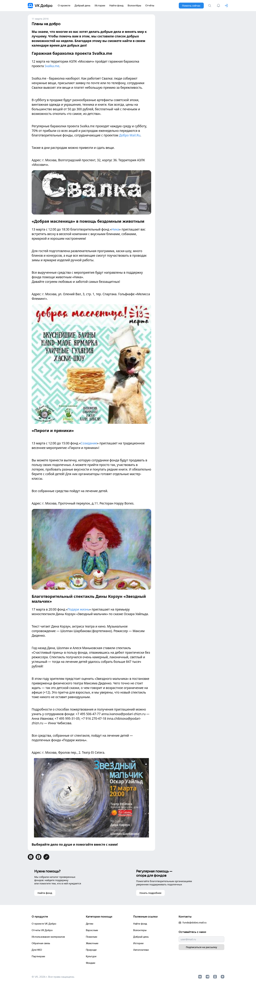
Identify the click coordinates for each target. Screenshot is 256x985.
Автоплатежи (141, 949)
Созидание (89, 443)
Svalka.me (52, 66)
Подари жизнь (78, 609)
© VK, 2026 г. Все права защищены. (53, 976)
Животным (92, 943)
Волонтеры (139, 930)
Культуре (91, 956)
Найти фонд (140, 923)
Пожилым (91, 936)
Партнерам (38, 956)
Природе (91, 949)
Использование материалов (48, 936)
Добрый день (141, 936)
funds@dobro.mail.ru (193, 922)
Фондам (90, 962)
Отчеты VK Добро (42, 930)
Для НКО (37, 949)
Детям (89, 923)
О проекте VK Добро (44, 923)
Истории (138, 943)
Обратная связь (41, 943)
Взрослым (92, 930)
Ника (115, 229)
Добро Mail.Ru (129, 135)
